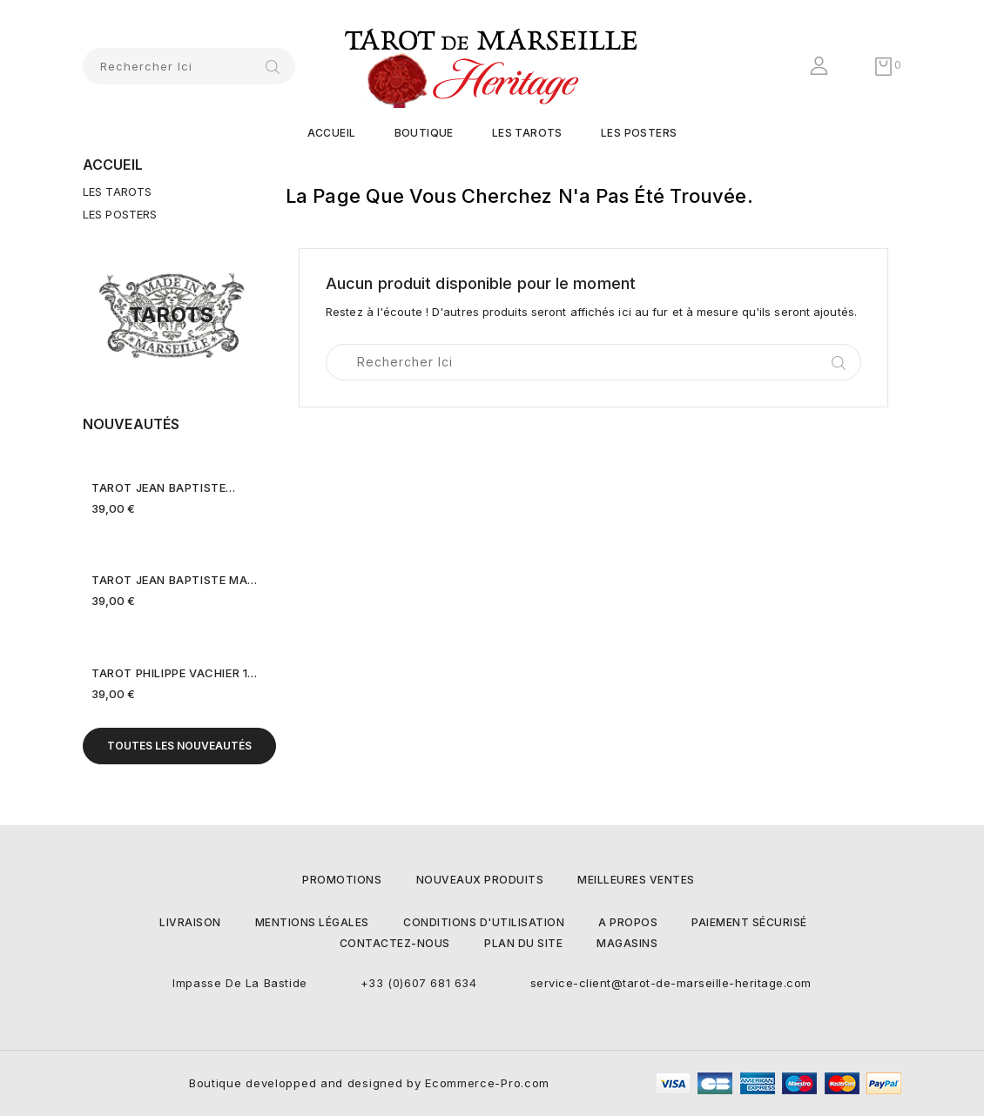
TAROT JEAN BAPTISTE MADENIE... (175, 580)
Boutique (424, 132)
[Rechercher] (189, 66)
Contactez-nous (395, 943)
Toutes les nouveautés (179, 745)
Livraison (190, 922)
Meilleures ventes (636, 879)
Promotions (341, 879)
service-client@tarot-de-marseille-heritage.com (671, 983)
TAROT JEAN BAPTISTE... (163, 487)
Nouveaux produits (480, 879)
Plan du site (523, 943)
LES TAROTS (527, 132)
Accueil (331, 132)
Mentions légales (312, 922)
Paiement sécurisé (749, 922)
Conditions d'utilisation (483, 922)
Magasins (626, 943)
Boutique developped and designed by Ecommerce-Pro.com (369, 1083)
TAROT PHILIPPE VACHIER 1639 (175, 673)
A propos (627, 922)
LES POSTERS (639, 132)
